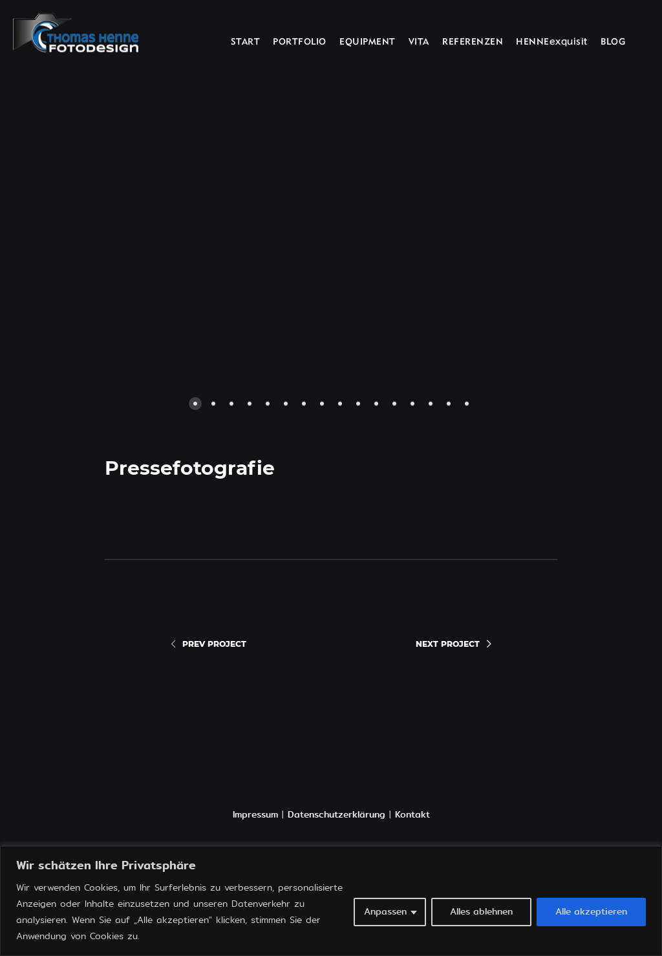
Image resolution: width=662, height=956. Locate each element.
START (246, 42)
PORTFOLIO (299, 42)
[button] (185, 227)
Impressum (255, 814)
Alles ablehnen (481, 911)
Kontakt (412, 814)
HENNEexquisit (552, 42)
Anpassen (385, 911)
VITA (419, 42)
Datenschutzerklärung (336, 814)
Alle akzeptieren (591, 911)
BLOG (613, 42)
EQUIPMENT (367, 42)
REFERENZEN (472, 42)
